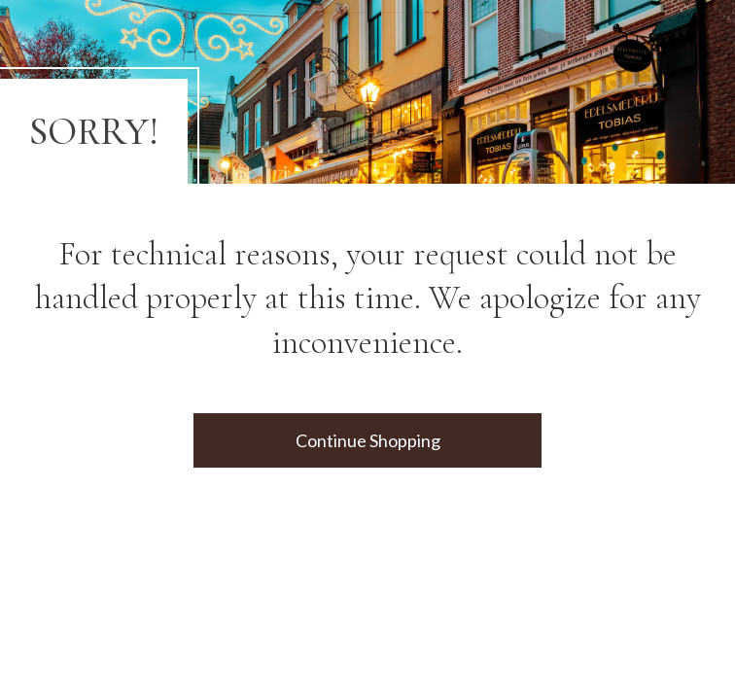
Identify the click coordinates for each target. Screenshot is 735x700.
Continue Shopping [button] (368, 440)
